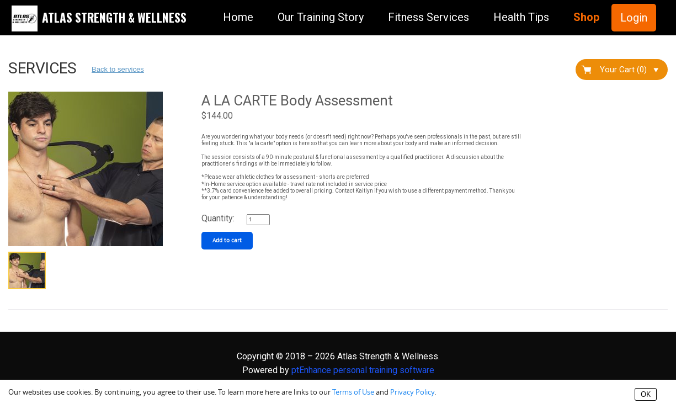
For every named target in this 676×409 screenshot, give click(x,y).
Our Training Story (321, 17)
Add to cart (227, 240)
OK (646, 394)
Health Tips (521, 17)
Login (633, 17)
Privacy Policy (412, 392)
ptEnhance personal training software (362, 370)
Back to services (118, 69)
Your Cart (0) (629, 70)
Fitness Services (428, 17)
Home (238, 17)
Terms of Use (353, 392)
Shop (586, 17)
